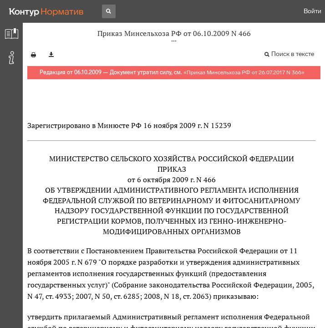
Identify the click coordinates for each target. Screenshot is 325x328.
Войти (312, 11)
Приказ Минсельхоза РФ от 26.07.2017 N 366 (244, 72)
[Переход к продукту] (46, 11)
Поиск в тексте (292, 54)
